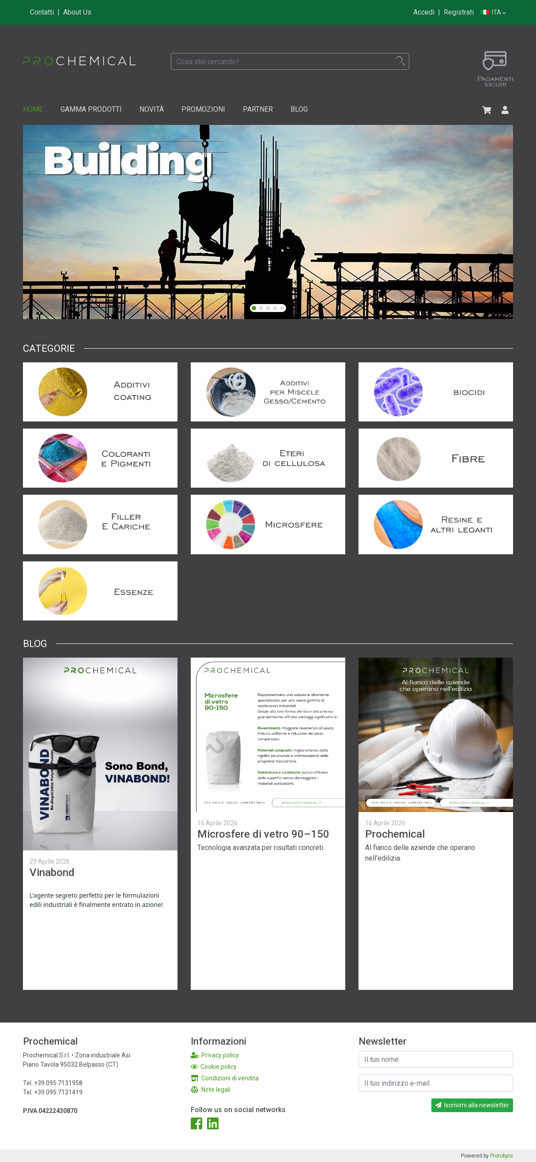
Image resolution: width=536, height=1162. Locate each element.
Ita (493, 12)
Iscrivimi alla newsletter (472, 1105)
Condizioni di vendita (225, 1078)
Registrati (459, 12)
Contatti (42, 12)
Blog (299, 109)
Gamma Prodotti (91, 109)
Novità (152, 109)
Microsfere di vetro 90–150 (263, 834)
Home (33, 109)
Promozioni (203, 109)
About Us (77, 12)
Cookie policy (214, 1066)
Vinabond (52, 872)
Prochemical (395, 834)
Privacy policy (215, 1055)
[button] (254, 308)
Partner (258, 109)
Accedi (423, 12)
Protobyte (501, 1156)
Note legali (210, 1089)
